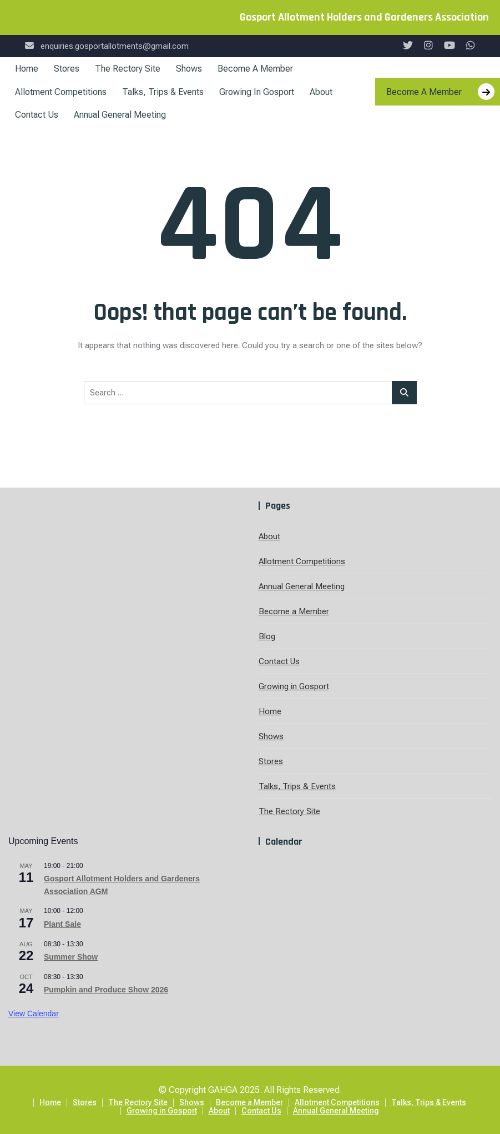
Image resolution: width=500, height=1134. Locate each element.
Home (26, 68)
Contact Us (36, 114)
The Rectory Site (127, 68)
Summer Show (71, 956)
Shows (189, 68)
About (321, 92)
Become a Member (255, 68)
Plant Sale (62, 924)
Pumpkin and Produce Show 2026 (106, 989)
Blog (267, 636)
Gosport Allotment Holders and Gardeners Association (364, 17)
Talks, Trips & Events (163, 92)
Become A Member (440, 91)
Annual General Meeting (120, 114)
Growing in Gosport (256, 92)
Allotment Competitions (61, 92)
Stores (66, 68)
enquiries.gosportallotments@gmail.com (107, 46)
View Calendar (33, 1013)
